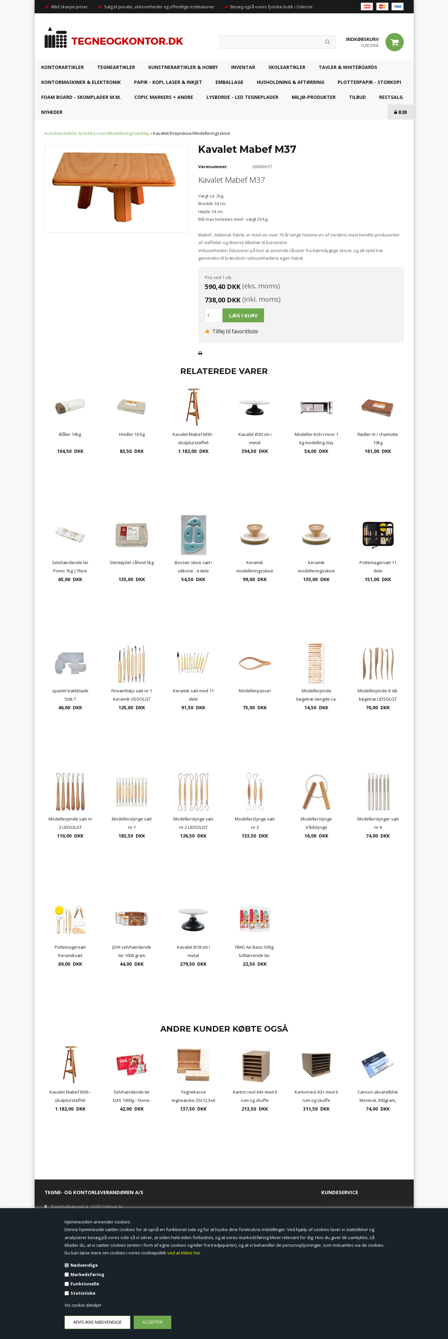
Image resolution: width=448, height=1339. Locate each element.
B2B (400, 112)
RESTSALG (391, 97)
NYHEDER (52, 112)
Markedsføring (87, 1274)
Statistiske (83, 1293)
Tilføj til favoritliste (231, 331)
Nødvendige (84, 1265)
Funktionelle (85, 1284)
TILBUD (357, 97)
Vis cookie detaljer (83, 1305)
